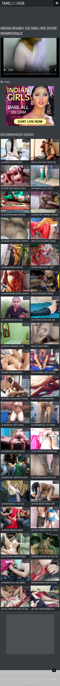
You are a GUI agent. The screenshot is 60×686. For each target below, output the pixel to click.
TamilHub (13, 3)
